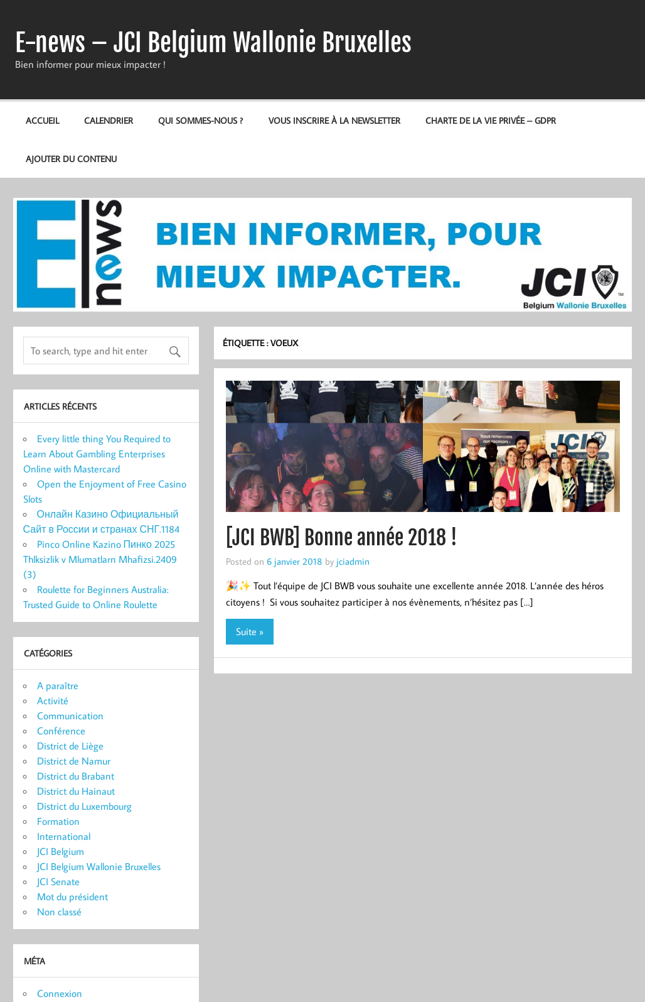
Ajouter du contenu (71, 159)
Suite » (250, 631)
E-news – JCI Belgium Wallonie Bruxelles (213, 42)
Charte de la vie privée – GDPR (490, 120)
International (63, 836)
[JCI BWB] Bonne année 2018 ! (341, 537)
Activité (52, 700)
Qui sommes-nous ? (200, 120)
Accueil (42, 120)
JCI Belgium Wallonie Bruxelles (99, 866)
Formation (58, 821)
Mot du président (72, 896)
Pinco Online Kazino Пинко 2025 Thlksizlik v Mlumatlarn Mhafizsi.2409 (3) (100, 559)
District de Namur (73, 760)
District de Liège (70, 745)
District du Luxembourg (84, 806)
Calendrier (108, 120)
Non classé (59, 911)
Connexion (59, 993)
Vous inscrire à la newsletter (334, 120)
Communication (70, 715)
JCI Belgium (60, 851)
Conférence (61, 730)
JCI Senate (58, 881)
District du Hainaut (76, 791)
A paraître (57, 685)
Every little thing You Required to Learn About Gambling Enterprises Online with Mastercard (97, 453)
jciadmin (353, 561)
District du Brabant (75, 776)
